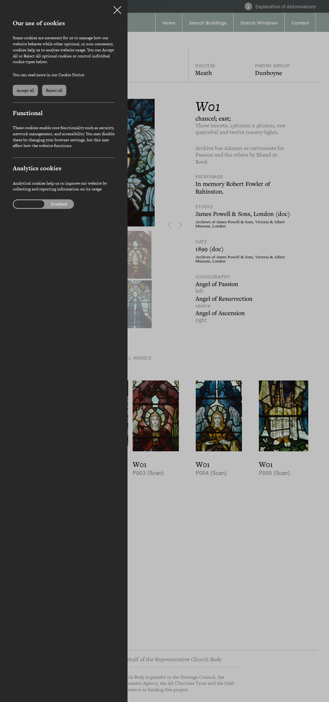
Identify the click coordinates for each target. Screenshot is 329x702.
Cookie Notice (71, 75)
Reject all (54, 90)
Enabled (25, 204)
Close (117, 8)
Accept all (25, 90)
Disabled (59, 204)
